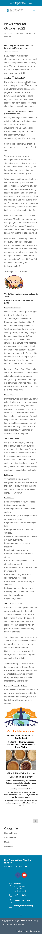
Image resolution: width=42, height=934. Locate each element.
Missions (8, 842)
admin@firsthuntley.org (23, 906)
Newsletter (28, 33)
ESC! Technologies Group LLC (16, 924)
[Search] (35, 821)
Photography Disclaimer (31, 931)
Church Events (10, 833)
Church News (19, 33)
